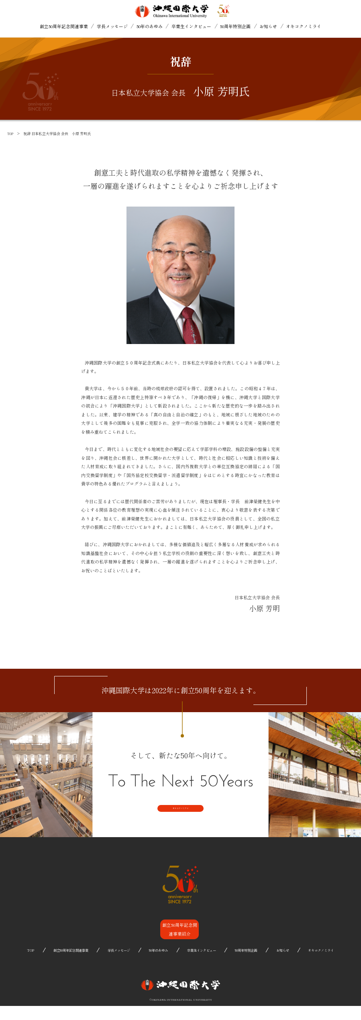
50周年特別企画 (235, 26)
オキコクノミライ (303, 26)
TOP (10, 133)
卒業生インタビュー (191, 26)
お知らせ (268, 26)
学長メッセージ (112, 26)
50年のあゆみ (150, 26)
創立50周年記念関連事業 (64, 26)
